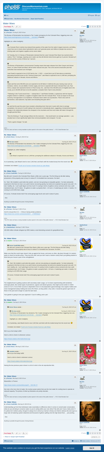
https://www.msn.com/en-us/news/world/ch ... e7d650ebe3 (22, 214)
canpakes (82, 251)
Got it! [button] (92, 448)
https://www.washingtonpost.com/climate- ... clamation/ (21, 37)
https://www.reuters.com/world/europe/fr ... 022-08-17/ (21, 385)
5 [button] (97, 26)
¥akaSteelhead (83, 225)
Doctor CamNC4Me (84, 191)
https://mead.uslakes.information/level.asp (17, 339)
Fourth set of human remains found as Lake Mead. (34, 165)
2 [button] (90, 26)
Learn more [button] (69, 448)
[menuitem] (6, 15)
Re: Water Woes (10, 135)
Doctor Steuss (83, 155)
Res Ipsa (82, 35)
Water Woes (9, 23)
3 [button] (92, 26)
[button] (100, 26)
